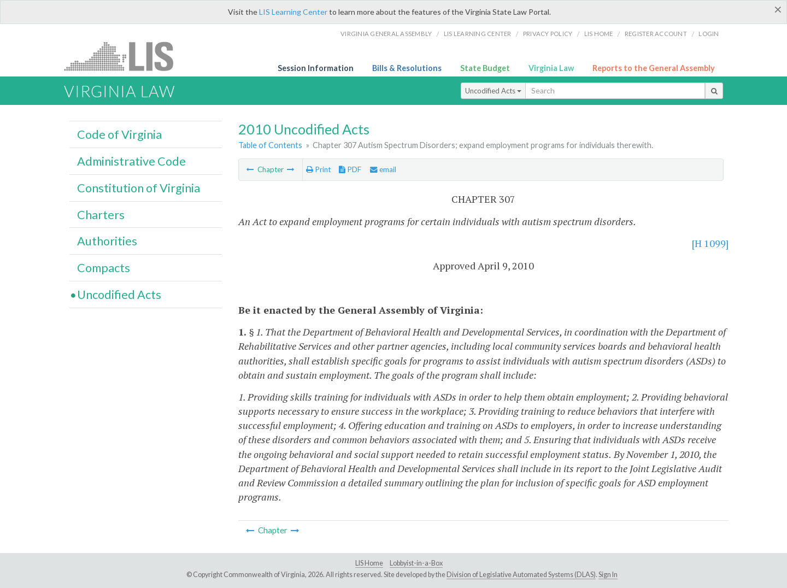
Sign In (608, 575)
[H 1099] (710, 243)
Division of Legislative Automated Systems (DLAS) (521, 575)
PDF (350, 169)
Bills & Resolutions (407, 68)
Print (318, 169)
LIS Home (369, 563)
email (383, 169)
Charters (101, 215)
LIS (125, 56)
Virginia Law (551, 68)
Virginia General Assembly (386, 33)
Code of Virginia (119, 134)
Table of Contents (270, 145)
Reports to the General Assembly (653, 68)
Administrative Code (131, 161)
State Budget (485, 68)
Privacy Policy (548, 33)
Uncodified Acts (493, 90)
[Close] (778, 9)
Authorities (107, 241)
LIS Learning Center (293, 11)
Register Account (656, 33)
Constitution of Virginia (138, 188)
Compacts (103, 268)
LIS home (598, 33)
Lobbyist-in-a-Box (416, 563)
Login (708, 33)
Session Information (316, 68)
